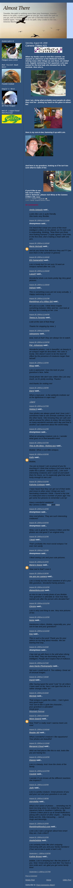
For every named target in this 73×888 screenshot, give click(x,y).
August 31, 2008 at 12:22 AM (39, 631)
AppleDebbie (35, 840)
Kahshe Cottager (37, 485)
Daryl (31, 391)
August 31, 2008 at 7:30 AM (38, 677)
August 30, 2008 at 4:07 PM (38, 443)
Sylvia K (33, 409)
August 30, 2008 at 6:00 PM (38, 523)
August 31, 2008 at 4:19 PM (38, 823)
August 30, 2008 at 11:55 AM (39, 271)
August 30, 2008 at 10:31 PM (39, 603)
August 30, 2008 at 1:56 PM (38, 388)
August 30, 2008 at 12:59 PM (39, 342)
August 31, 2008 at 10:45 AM (39, 729)
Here (49, 505)
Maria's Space (35, 565)
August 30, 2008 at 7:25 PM (38, 550)
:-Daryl (32, 402)
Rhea (31, 366)
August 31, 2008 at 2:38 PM (38, 798)
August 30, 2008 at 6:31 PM (38, 536)
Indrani (32, 288)
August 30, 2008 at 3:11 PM (38, 429)
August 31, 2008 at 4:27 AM (38, 663)
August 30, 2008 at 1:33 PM (38, 363)
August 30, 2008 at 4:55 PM (38, 454)
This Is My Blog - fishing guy (42, 446)
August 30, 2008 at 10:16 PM (39, 587)
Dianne (32, 760)
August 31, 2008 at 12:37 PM (39, 771)
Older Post (67, 880)
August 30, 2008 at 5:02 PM (38, 481)
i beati (32, 540)
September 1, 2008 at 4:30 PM (39, 853)
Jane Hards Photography (40, 666)
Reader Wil (34, 732)
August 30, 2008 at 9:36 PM (38, 573)
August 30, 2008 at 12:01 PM (39, 298)
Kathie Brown (35, 856)
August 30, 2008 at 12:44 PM (39, 314)
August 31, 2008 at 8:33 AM (38, 693)
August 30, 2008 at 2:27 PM (38, 406)
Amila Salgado (36, 210)
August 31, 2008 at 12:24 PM (39, 757)
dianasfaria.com (36, 590)
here (38, 197)
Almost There (16, 8)
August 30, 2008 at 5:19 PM (38, 509)
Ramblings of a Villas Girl (41, 301)
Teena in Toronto (37, 317)
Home (48, 880)
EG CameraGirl (36, 260)
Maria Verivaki (35, 246)
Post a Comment (31, 876)
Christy (32, 606)
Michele (32, 696)
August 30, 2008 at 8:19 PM (38, 562)
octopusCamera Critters (42, 200)
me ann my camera (38, 576)
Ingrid (32, 680)
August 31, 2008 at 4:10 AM (38, 647)
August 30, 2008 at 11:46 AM (39, 257)
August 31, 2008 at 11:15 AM (39, 743)
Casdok (32, 774)
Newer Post (30, 880)
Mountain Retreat (36, 711)
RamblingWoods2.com (39, 826)
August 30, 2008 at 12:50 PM (39, 331)
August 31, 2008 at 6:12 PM (38, 837)
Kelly (31, 457)
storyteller (34, 801)
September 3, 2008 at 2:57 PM (39, 872)
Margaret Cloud (36, 746)
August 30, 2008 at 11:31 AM (39, 220)
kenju (31, 620)
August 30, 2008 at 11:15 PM (39, 617)
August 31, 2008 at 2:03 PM (38, 785)
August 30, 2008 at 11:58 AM (39, 285)
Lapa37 (32, 274)
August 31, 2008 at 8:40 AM (38, 716)
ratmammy (34, 334)
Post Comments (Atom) (45, 885)
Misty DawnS (35, 719)
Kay (31, 634)
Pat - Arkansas (36, 345)
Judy (31, 788)
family (32, 200)
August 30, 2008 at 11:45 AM (39, 243)
